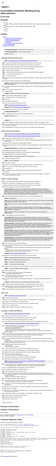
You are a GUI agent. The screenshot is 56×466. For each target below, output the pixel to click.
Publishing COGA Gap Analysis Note (14, 38)
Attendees (4, 20)
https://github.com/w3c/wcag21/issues (17, 295)
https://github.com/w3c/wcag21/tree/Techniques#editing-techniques (23, 323)
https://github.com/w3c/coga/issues (23, 107)
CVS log (31, 414)
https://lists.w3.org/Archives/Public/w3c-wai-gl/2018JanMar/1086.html (24, 133)
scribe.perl (19, 414)
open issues (8, 41)
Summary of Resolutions (8, 45)
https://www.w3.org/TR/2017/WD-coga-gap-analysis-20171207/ (22, 60)
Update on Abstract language (12, 40)
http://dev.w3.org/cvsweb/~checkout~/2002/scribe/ (26, 425)
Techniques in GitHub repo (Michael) (14, 43)
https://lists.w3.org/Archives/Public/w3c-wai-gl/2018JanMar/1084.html (24, 136)
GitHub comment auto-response (13, 39)
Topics (4, 37)
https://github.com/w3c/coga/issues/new (17, 105)
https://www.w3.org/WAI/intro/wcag (18, 253)
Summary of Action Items (9, 44)
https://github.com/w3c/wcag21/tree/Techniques (19, 313)
